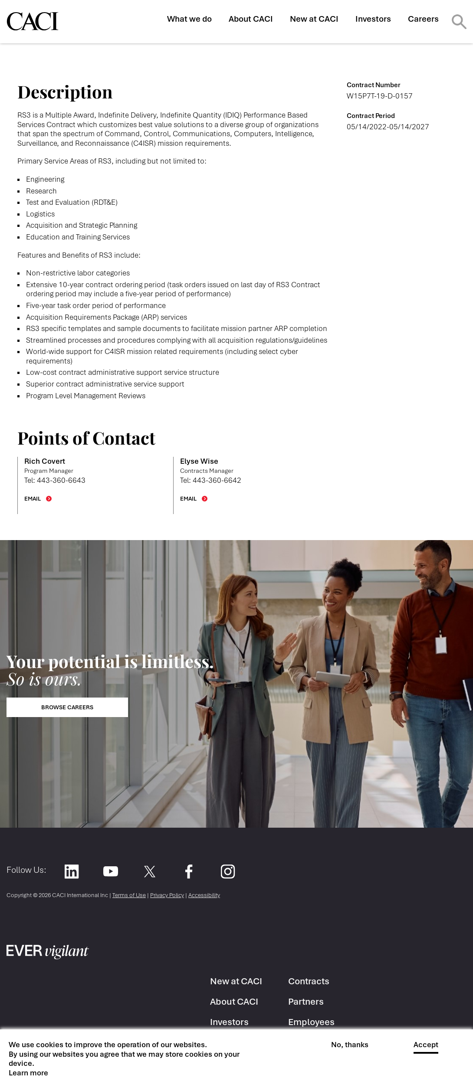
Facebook (188, 871)
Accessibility (204, 895)
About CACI (251, 18)
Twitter (149, 871)
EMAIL (32, 498)
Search (459, 21)
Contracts (308, 981)
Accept (426, 1044)
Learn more (28, 1073)
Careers (423, 18)
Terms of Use (129, 895)
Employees (311, 1022)
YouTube (110, 871)
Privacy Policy (167, 895)
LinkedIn (71, 871)
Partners (306, 1001)
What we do (189, 18)
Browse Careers (67, 707)
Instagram (227, 871)
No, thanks (349, 1044)
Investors (373, 18)
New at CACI (314, 18)
